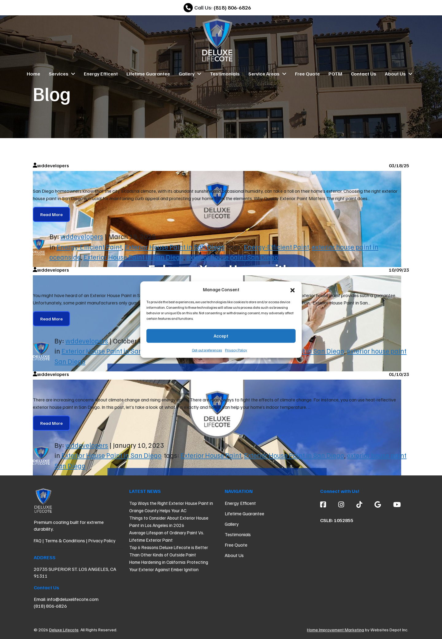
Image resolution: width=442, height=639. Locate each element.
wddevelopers (81, 236)
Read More (51, 214)
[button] (292, 289)
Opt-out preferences (207, 349)
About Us (399, 74)
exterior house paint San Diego (232, 257)
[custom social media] (359, 504)
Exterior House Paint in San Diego (175, 246)
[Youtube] (394, 504)
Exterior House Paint (210, 455)
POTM (335, 74)
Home (33, 74)
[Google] (377, 504)
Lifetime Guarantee (148, 74)
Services (62, 74)
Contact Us (363, 74)
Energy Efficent (101, 74)
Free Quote (307, 74)
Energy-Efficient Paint (89, 246)
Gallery (190, 74)
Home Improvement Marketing (335, 629)
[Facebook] (326, 504)
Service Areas (267, 74)
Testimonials (225, 74)
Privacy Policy (236, 349)
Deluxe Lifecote (64, 629)
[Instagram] (341, 504)
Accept (221, 336)
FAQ (37, 540)
